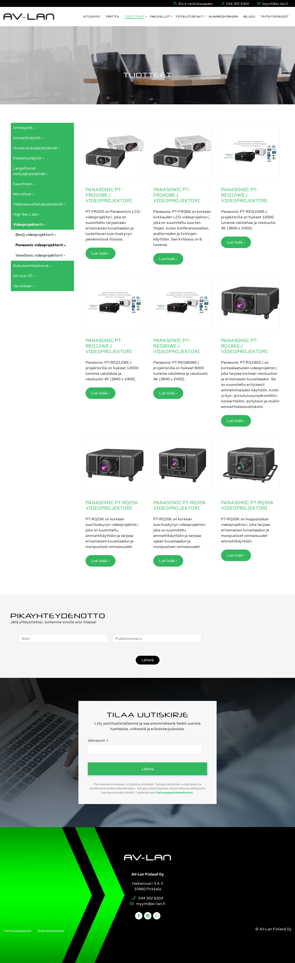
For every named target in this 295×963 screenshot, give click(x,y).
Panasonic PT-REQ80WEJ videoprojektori (176, 346)
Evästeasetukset (51, 931)
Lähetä (148, 660)
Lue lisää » (100, 253)
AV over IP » (24, 276)
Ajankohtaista (223, 16)
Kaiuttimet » (24, 184)
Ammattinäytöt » (28, 138)
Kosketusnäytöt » (28, 158)
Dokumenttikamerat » (32, 265)
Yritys (112, 16)
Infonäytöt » (24, 128)
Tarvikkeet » (23, 286)
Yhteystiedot (275, 16)
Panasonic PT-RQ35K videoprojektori (179, 505)
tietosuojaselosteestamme (174, 792)
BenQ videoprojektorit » (35, 234)
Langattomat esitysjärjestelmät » (30, 171)
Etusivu (91, 16)
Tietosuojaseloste (17, 931)
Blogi (249, 16)
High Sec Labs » (27, 214)
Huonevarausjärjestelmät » (36, 148)
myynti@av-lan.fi (147, 904)
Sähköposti (98, 741)
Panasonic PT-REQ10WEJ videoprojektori (244, 195)
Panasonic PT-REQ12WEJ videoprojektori (109, 346)
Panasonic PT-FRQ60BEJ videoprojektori (176, 195)
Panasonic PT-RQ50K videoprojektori (247, 505)
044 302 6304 (147, 898)
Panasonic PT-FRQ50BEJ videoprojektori (109, 195)
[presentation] (241, 638)
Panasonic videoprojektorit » (40, 245)
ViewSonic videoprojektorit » (40, 255)
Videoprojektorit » (29, 224)
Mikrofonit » (23, 194)
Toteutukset (189, 16)
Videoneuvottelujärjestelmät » (39, 204)
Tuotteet (135, 16)
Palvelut (160, 16)
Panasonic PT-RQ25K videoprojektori (112, 505)
